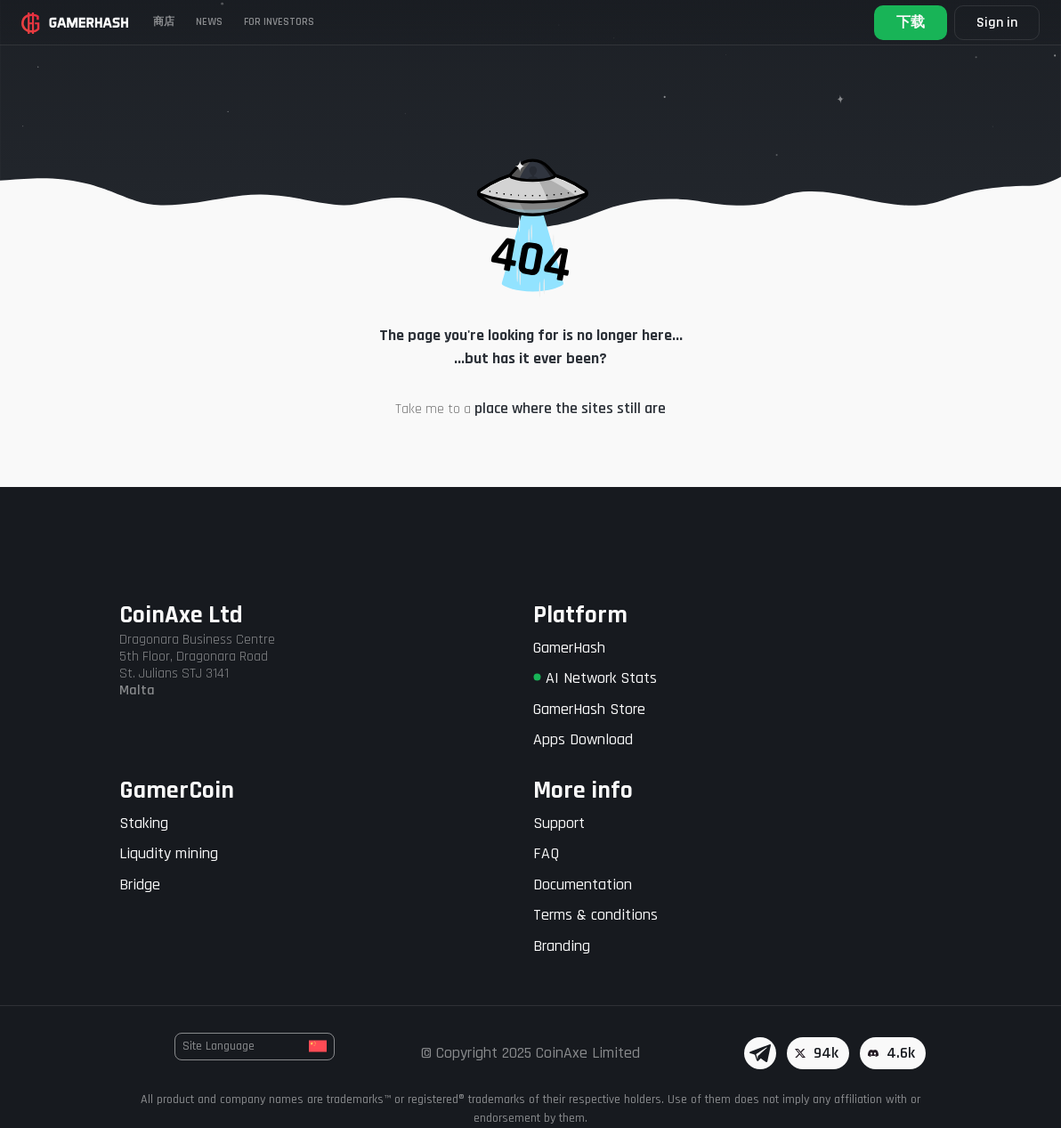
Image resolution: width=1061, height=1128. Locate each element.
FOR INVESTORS (279, 21)
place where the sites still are (570, 408)
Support (559, 823)
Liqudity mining (168, 853)
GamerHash (569, 647)
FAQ (546, 853)
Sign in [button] (996, 22)
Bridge (139, 884)
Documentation (582, 884)
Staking (143, 823)
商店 (163, 21)
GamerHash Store (589, 709)
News (209, 21)
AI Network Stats (595, 678)
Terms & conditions (595, 915)
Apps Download (583, 739)
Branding (561, 946)
